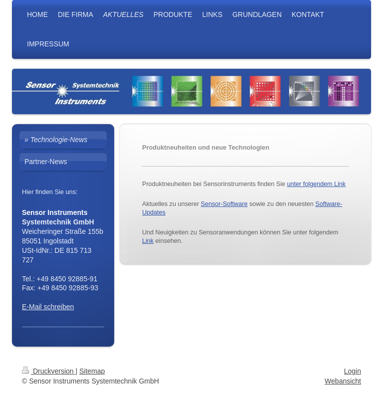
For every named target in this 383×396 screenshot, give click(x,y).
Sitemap (92, 371)
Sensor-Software (224, 203)
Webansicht (343, 381)
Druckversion (48, 371)
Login (352, 371)
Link (148, 240)
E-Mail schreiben (48, 307)
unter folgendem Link (316, 184)
